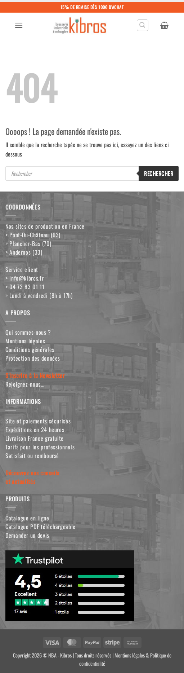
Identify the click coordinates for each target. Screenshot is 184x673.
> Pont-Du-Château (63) (32, 234)
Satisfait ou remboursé (32, 455)
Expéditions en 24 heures (34, 429)
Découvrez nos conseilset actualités (32, 477)
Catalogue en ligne (27, 518)
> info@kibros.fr (24, 278)
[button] (18, 25)
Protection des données (32, 358)
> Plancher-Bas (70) (28, 243)
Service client (21, 269)
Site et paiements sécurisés (38, 421)
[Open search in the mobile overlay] (92, 173)
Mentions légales (25, 340)
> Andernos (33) (23, 252)
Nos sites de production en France (45, 226)
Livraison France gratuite (34, 438)
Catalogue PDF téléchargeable (40, 526)
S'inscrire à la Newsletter (35, 375)
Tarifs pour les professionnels (40, 447)
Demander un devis (27, 535)
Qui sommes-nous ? (28, 332)
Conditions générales (29, 349)
